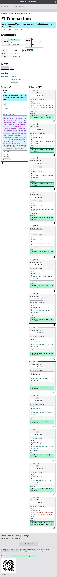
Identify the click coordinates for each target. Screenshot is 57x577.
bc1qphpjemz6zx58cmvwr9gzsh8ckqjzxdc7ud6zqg (42, 421)
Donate (10, 536)
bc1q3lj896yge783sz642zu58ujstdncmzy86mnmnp (42, 455)
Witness (5, 114)
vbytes (16, 53)
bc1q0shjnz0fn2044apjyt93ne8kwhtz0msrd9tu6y (42, 489)
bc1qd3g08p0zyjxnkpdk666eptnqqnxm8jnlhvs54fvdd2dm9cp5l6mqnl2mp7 (42, 116)
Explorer (4, 13)
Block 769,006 (14, 39)
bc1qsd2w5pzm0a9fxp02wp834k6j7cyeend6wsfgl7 (42, 320)
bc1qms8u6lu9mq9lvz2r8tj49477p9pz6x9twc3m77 (42, 218)
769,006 (18, 79)
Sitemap (18, 536)
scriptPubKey (34, 99)
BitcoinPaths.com (16, 538)
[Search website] (28, 6)
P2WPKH (36, 145)
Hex (12, 68)
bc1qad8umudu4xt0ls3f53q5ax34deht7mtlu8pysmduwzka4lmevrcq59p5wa (42, 523)
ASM (10, 114)
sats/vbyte (16, 56)
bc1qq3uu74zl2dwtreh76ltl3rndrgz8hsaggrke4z (42, 150)
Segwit (30, 50)
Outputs (33, 87)
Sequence (6, 154)
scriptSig (5, 108)
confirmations (19, 42)
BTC (37, 92)
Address (28, 13)
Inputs (4, 87)
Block (11, 13)
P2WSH (8, 151)
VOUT (4, 101)
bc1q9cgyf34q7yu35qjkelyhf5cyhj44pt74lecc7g (42, 286)
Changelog (27, 536)
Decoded (5, 68)
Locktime (5, 77)
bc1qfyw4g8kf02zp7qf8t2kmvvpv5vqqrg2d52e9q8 (42, 354)
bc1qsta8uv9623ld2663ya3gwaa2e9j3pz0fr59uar (42, 184)
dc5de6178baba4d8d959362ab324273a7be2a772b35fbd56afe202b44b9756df (14, 97)
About (3, 536)
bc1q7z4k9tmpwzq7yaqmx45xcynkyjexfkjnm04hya (42, 387)
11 (4, 104)
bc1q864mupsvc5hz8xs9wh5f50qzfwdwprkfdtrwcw (42, 252)
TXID (4, 93)
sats (40, 92)
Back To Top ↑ (28, 543)
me (26, 551)
